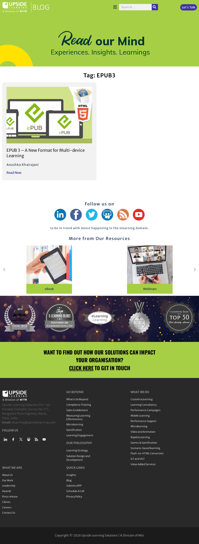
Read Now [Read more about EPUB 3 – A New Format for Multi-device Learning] (13, 173)
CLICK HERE (81, 368)
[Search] (155, 7)
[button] (4, 269)
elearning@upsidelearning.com (34, 422)
